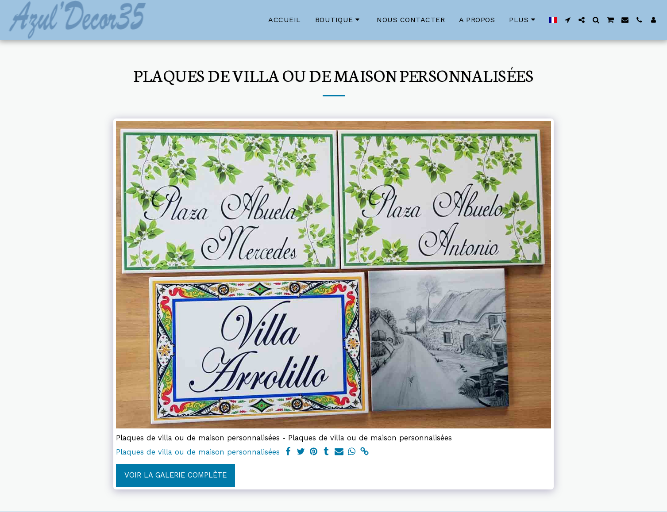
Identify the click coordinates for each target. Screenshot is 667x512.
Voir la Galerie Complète (175, 475)
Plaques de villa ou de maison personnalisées (198, 452)
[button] (567, 19)
